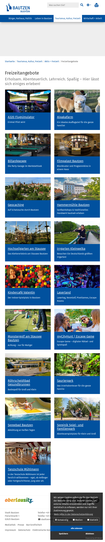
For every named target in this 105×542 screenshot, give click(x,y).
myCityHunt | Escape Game (75, 345)
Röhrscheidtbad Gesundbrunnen (19, 391)
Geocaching (16, 213)
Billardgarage (17, 169)
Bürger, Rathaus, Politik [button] (20, 20)
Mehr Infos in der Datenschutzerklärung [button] (73, 514)
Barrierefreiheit (34, 533)
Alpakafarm (65, 125)
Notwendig (61, 520)
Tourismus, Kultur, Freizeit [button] (68, 20)
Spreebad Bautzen (20, 433)
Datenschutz (24, 538)
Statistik (92, 520)
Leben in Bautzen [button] (43, 20)
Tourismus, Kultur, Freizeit (29, 69)
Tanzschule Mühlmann (23, 477)
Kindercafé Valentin (21, 301)
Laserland (64, 301)
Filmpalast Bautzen (70, 169)
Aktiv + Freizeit (52, 69)
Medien (78, 520)
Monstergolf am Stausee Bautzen (25, 346)
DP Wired (98, 538)
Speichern (63, 534)
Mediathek (10, 533)
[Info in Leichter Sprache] (96, 5)
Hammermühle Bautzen (73, 213)
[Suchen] (81, 5)
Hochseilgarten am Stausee (27, 257)
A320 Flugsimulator (21, 125)
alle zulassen (76, 528)
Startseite (10, 69)
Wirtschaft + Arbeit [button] (93, 20)
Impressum (10, 538)
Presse (21, 533)
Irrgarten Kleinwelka (71, 257)
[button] (89, 5)
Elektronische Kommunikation (47, 538)
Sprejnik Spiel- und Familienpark (70, 435)
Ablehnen (90, 534)
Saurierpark (65, 389)
